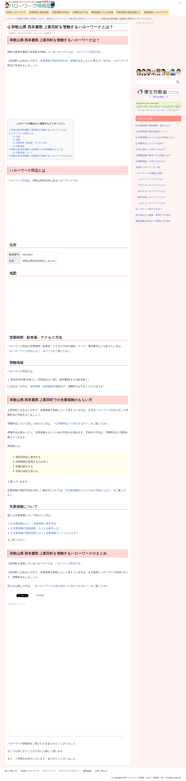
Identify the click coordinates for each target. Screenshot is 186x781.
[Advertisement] (67, 94)
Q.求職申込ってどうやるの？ (150, 143)
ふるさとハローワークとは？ (151, 203)
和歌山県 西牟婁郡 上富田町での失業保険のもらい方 (36, 149)
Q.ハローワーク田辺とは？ (25, 351)
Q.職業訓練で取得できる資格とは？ (153, 155)
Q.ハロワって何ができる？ (149, 209)
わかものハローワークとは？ (151, 191)
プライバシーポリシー (69, 771)
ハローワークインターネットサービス (158, 110)
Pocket (40, 595)
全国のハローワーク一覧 (148, 167)
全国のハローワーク (16, 12)
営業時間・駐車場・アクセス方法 (29, 143)
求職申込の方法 (80, 12)
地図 (16, 139)
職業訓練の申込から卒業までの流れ (153, 221)
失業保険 (48, 386)
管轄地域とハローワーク (156, 12)
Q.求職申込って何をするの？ (71, 423)
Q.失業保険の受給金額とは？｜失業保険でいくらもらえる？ (45, 533)
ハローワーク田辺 (85, 52)
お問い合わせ (101, 771)
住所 (16, 136)
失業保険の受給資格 (39, 12)
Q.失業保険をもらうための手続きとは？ (88, 490)
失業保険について (22, 152)
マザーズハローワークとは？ (151, 185)
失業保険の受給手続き (52, 60)
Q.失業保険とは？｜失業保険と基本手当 (33, 523)
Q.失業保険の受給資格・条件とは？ (153, 125)
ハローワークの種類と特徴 (149, 173)
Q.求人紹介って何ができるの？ (151, 149)
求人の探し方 (11, 771)
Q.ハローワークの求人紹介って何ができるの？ (61, 586)
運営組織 (87, 771)
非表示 (61, 123)
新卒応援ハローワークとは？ (151, 197)
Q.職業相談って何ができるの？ (151, 161)
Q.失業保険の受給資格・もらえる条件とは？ (36, 528)
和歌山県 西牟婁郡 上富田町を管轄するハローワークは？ (38, 130)
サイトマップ (49, 771)
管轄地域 (18, 146)
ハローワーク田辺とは (21, 133)
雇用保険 (35, 386)
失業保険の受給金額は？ (128, 12)
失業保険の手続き (61, 12)
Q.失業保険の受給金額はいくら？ (152, 131)
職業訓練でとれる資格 (102, 12)
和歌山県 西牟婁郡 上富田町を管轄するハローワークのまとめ (40, 156)
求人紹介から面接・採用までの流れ (153, 215)
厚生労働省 (158, 97)
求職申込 (75, 60)
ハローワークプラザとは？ (150, 179)
